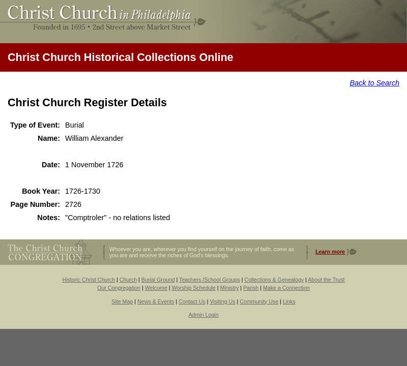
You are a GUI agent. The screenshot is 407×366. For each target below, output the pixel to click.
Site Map (122, 301)
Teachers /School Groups (209, 280)
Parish (250, 288)
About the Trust (326, 280)
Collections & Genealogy (274, 280)
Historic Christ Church (88, 280)
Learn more (330, 252)
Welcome (156, 288)
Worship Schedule (194, 288)
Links (289, 301)
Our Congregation (118, 288)
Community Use (259, 301)
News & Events (155, 301)
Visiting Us (222, 301)
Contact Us (192, 301)
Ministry (229, 288)
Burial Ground (158, 280)
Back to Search (374, 83)
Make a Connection (286, 288)
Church (128, 280)
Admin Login (203, 315)
